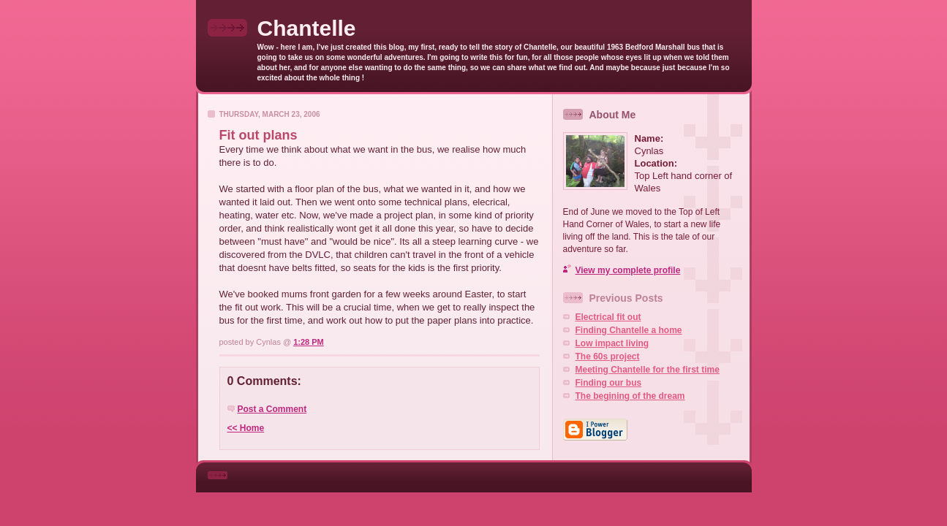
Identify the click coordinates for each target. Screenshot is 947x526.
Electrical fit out (608, 317)
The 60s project (608, 356)
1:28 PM (308, 342)
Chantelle (306, 28)
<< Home (246, 428)
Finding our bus (609, 383)
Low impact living (612, 343)
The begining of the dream (630, 396)
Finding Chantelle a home (629, 330)
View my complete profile (628, 270)
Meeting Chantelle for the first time (648, 370)
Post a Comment (272, 409)
